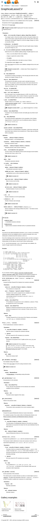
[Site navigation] (2, 2)
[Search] (35, 2)
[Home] (2, 5)
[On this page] (38, 2)
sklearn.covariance (15, 5)
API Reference (7, 5)
